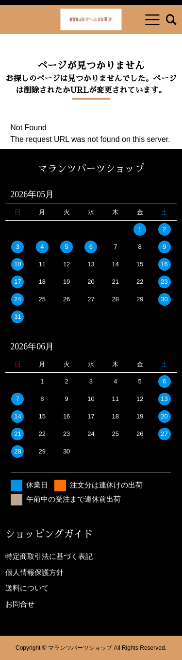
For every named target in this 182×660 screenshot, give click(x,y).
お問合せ (19, 604)
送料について (27, 588)
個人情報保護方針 (34, 572)
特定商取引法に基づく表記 (49, 556)
